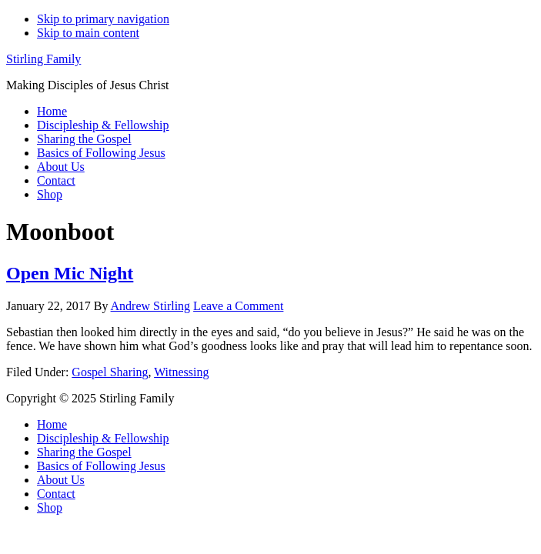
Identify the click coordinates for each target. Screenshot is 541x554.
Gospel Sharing (110, 372)
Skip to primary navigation (103, 18)
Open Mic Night (69, 273)
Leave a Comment (238, 305)
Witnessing (181, 372)
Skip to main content (88, 32)
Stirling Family (43, 58)
